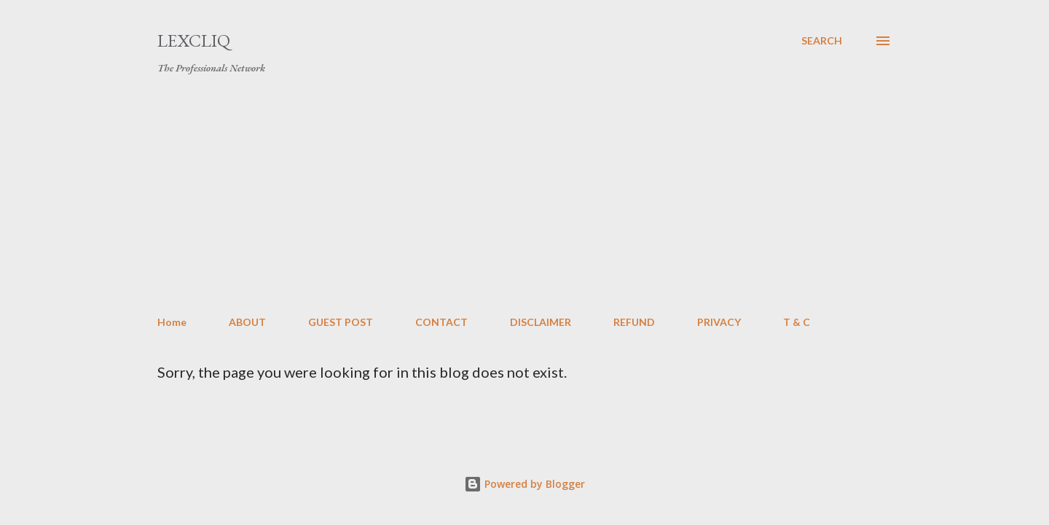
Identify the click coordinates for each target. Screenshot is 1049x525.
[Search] (821, 41)
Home (171, 322)
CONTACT (441, 322)
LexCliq (193, 40)
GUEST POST (340, 322)
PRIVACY (719, 322)
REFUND (634, 322)
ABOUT (247, 322)
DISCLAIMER (540, 322)
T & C (796, 322)
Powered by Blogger (524, 484)
